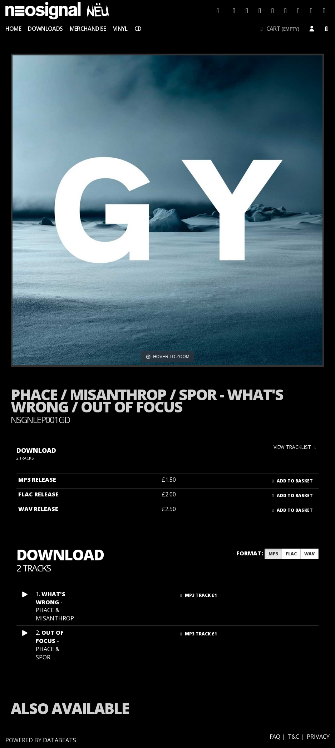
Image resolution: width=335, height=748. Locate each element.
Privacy (318, 736)
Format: (249, 553)
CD (138, 29)
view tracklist (296, 447)
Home (13, 29)
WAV (309, 554)
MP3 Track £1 (197, 595)
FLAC (291, 554)
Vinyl (120, 29)
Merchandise (88, 29)
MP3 (273, 554)
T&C (293, 736)
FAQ (275, 736)
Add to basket (291, 481)
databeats (59, 740)
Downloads (45, 29)
